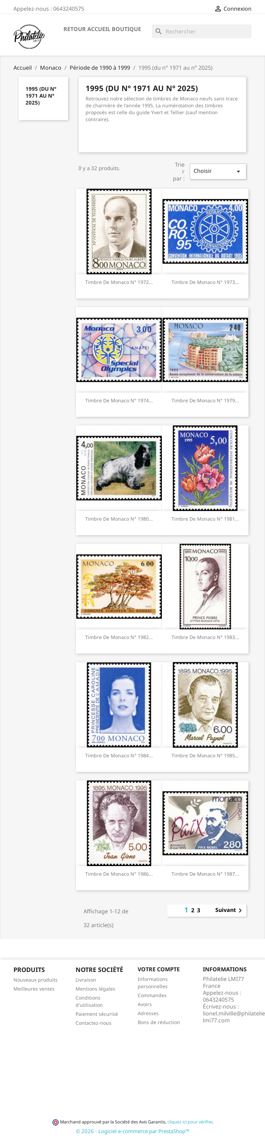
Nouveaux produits (35, 979)
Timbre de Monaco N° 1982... (119, 637)
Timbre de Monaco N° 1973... (205, 282)
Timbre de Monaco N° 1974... (119, 400)
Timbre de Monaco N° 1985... (205, 755)
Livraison (86, 979)
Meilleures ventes (34, 988)
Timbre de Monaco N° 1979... (205, 400)
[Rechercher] (202, 31)
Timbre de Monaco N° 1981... (205, 518)
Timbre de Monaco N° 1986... (119, 874)
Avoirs (145, 1004)
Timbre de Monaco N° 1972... (119, 282)
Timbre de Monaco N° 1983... (205, 637)
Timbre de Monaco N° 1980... (119, 518)
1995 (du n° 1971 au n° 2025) (41, 95)
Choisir (218, 171)
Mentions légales (95, 988)
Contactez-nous (93, 1023)
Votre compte (159, 969)
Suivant (229, 910)
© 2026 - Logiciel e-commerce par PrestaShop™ (132, 1131)
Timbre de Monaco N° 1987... (205, 874)
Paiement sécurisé (97, 1014)
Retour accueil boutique (102, 29)
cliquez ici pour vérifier (189, 1122)
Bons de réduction (159, 1022)
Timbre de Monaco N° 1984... (119, 755)
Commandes (152, 995)
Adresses (148, 1013)
